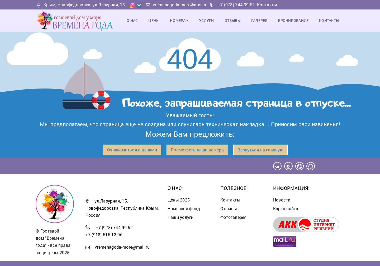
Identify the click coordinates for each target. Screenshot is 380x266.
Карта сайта (285, 208)
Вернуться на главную (260, 149)
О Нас (132, 20)
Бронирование (293, 20)
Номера (179, 20)
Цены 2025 (179, 200)
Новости (282, 200)
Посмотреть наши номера (197, 149)
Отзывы (233, 20)
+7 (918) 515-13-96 (104, 234)
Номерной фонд (184, 208)
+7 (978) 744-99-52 (236, 4)
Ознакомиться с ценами (132, 149)
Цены (153, 20)
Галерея (259, 20)
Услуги (206, 20)
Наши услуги (180, 217)
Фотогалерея (233, 217)
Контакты (267, 4)
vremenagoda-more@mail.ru (180, 4)
